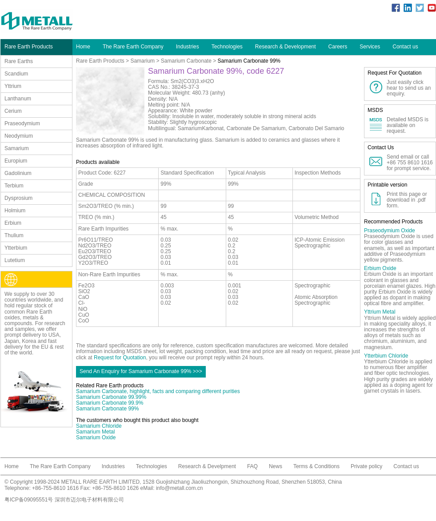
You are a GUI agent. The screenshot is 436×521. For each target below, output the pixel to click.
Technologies (227, 47)
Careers (338, 47)
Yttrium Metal (380, 312)
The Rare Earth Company (133, 47)
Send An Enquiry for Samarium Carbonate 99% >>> (141, 371)
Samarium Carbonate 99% (107, 409)
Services (370, 47)
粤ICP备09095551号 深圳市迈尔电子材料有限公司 (64, 500)
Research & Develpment (207, 466)
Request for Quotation (120, 357)
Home (83, 47)
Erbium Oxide (380, 268)
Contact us (405, 47)
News (275, 466)
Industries (187, 47)
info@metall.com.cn (179, 488)
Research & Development (285, 47)
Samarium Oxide (96, 437)
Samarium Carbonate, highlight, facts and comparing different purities (158, 391)
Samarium (142, 61)
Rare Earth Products (100, 61)
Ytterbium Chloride (386, 356)
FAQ (252, 466)
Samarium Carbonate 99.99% (111, 397)
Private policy (366, 466)
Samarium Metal (95, 432)
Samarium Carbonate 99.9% (109, 403)
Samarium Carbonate (186, 61)
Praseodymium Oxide (389, 230)
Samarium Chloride (99, 426)
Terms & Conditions (316, 466)
